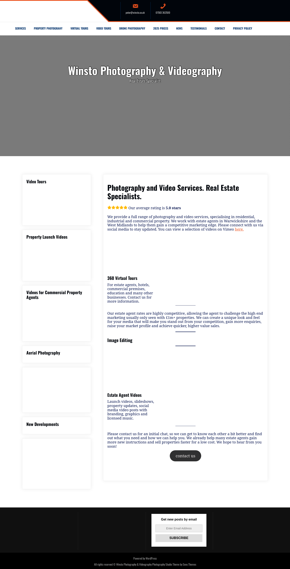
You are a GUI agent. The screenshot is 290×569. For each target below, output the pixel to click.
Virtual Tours (79, 28)
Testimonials (199, 28)
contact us (185, 456)
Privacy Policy (242, 28)
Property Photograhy (48, 28)
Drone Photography (132, 28)
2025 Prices (160, 28)
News (179, 28)
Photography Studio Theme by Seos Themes (174, 564)
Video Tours (103, 28)
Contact (220, 28)
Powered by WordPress (145, 558)
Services (20, 28)
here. (239, 229)
